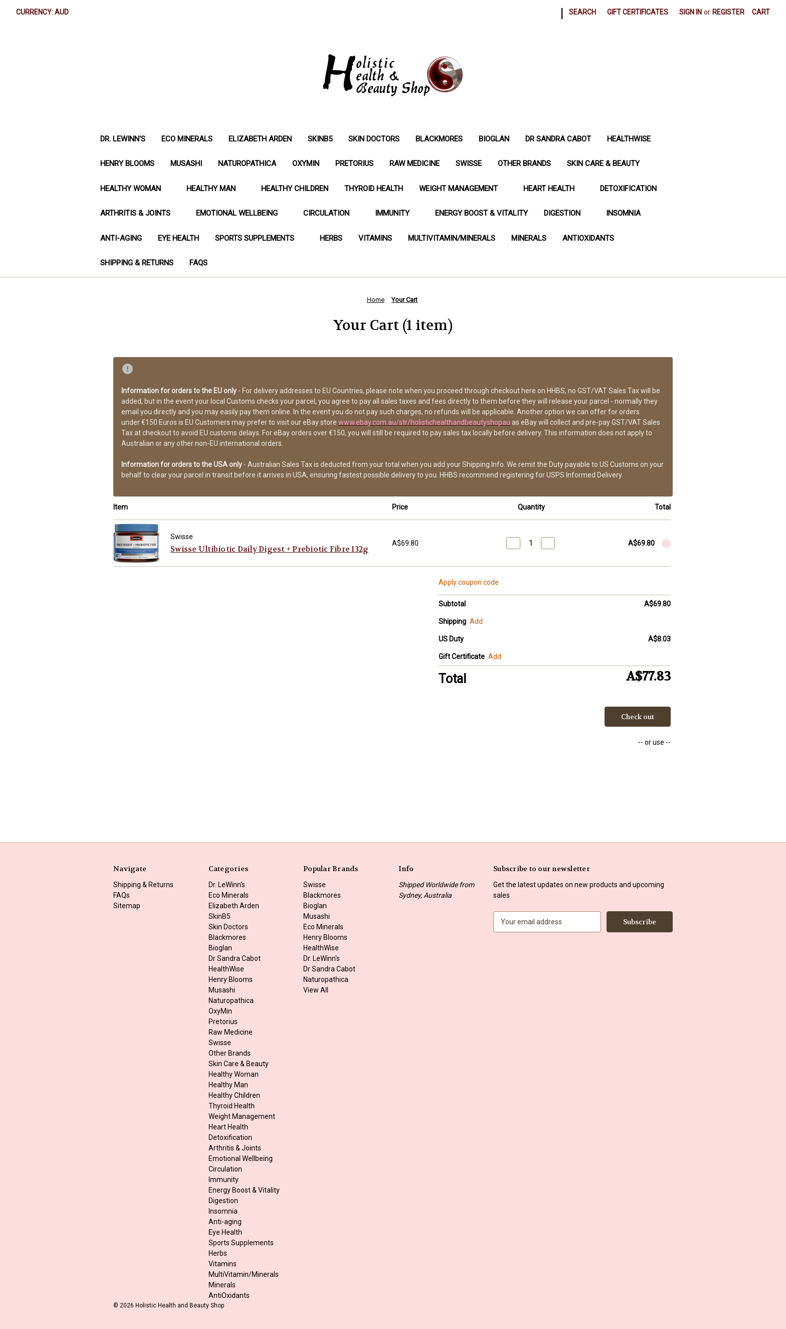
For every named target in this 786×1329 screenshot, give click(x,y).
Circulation (331, 213)
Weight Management (463, 188)
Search (582, 12)
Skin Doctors (374, 138)
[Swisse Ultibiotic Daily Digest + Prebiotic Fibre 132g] (530, 543)
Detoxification (633, 188)
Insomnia (623, 213)
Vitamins (375, 238)
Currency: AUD (46, 12)
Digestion (567, 213)
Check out (637, 716)
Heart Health (553, 188)
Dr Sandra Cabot (558, 138)
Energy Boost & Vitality (481, 213)
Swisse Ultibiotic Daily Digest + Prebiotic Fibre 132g (269, 549)
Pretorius (354, 163)
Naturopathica (247, 163)
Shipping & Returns (136, 262)
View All (315, 990)
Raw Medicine (414, 163)
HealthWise (629, 138)
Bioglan (494, 138)
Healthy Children (294, 188)
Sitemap (126, 906)
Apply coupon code (469, 582)
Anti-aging (121, 238)
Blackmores (439, 138)
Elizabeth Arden (260, 138)
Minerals (528, 238)
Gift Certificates (637, 12)
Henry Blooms (127, 163)
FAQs (198, 262)
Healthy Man (215, 188)
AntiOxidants (588, 238)
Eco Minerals (187, 138)
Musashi (186, 163)
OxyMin (305, 163)
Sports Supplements (259, 238)
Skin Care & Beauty (603, 163)
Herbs (331, 238)
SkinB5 (320, 138)
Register (728, 12)
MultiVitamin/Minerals (451, 238)
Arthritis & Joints (140, 213)
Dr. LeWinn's (122, 138)
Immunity (397, 213)
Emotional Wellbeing (241, 213)
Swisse (469, 163)
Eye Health (178, 238)
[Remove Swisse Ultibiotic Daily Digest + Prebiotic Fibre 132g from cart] (666, 543)
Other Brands (524, 163)
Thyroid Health (373, 188)
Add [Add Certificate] (494, 656)
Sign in (690, 12)
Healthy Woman (135, 188)
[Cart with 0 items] (760, 12)
